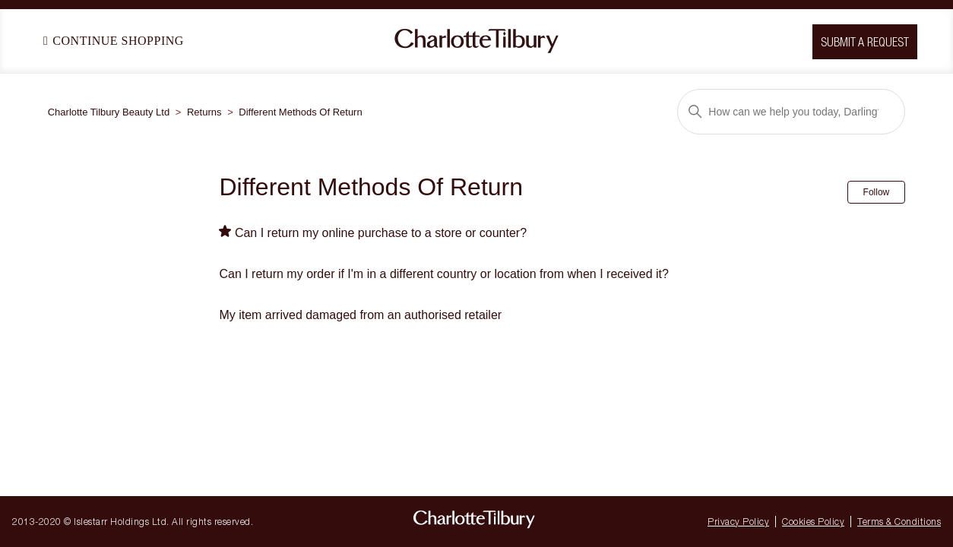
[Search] (791, 111)
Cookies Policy (813, 521)
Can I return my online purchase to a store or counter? (381, 232)
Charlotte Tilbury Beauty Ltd (108, 112)
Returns (204, 112)
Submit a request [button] (865, 42)
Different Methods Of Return (300, 112)
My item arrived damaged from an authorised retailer (360, 314)
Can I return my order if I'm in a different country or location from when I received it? (443, 273)
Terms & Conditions (899, 521)
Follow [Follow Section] (876, 192)
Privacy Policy (738, 521)
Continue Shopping (113, 40)
